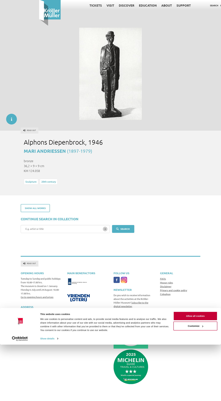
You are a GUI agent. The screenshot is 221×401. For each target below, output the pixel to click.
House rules (166, 282)
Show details (47, 395)
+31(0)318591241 (29, 330)
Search (175, 5)
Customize (195, 382)
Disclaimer (165, 286)
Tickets (56, 5)
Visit (71, 5)
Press (196, 5)
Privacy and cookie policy (173, 290)
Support (144, 5)
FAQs (163, 278)
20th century (48, 181)
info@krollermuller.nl (32, 327)
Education (109, 5)
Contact (186, 5)
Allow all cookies (195, 372)
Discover (87, 5)
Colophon (165, 294)
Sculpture (31, 181)
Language (208, 5)
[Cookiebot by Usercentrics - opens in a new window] (19, 395)
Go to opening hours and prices (37, 297)
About (127, 5)
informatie (10, 117)
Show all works (35, 208)
